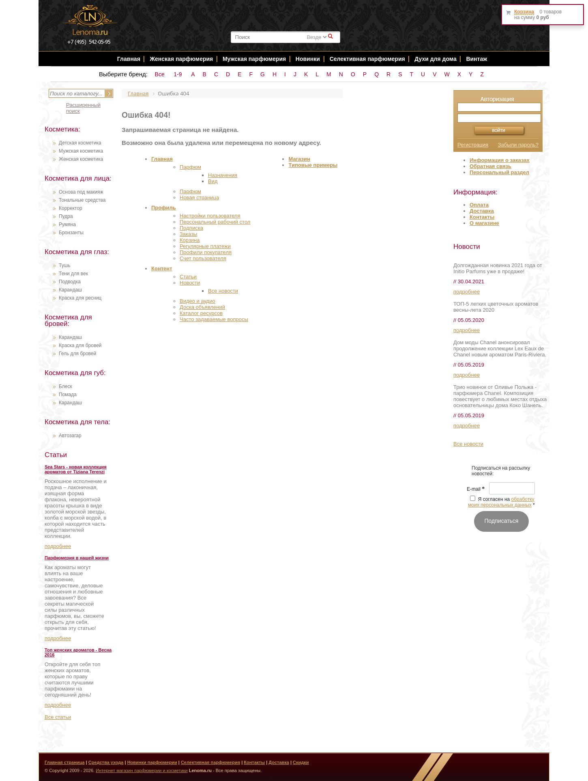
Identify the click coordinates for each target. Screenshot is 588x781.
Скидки (301, 762)
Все (160, 74)
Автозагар (70, 435)
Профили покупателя (206, 252)
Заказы (188, 234)
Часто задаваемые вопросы (214, 319)
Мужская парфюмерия (254, 59)
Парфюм (190, 167)
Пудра (66, 216)
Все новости (223, 291)
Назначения (222, 175)
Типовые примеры (312, 165)
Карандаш (70, 290)
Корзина (190, 240)
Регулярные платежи (205, 246)
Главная (128, 59)
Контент (161, 268)
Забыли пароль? (518, 145)
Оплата (479, 205)
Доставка (482, 211)
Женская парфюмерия (181, 59)
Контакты (482, 217)
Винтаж (476, 59)
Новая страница (199, 197)
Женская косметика (81, 159)
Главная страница (65, 762)
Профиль (163, 208)
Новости (190, 283)
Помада (68, 394)
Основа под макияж (81, 192)
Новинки (309, 59)
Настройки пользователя (210, 216)
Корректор (70, 208)
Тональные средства (82, 200)
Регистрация (472, 145)
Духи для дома (435, 59)
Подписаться (502, 521)
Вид (213, 181)
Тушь (65, 265)
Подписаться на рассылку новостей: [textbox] (501, 471)
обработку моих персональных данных (501, 502)
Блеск (65, 386)
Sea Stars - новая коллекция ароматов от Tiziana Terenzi (76, 469)
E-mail (476, 489)
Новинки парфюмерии (152, 762)
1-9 (178, 74)
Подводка (70, 282)
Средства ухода (106, 762)
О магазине (484, 223)
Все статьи (58, 717)
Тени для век (73, 273)
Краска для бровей (80, 345)
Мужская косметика (81, 151)
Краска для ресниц (80, 298)
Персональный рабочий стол (215, 222)
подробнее (58, 546)
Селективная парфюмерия (367, 59)
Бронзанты (71, 232)
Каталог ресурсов (201, 313)
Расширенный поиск (83, 108)
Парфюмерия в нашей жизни (77, 557)
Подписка (191, 228)
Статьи (188, 277)
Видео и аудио (197, 301)
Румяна (67, 224)
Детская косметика (80, 143)
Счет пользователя (203, 258)
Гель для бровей (77, 353)
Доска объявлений (202, 307)
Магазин (299, 159)
